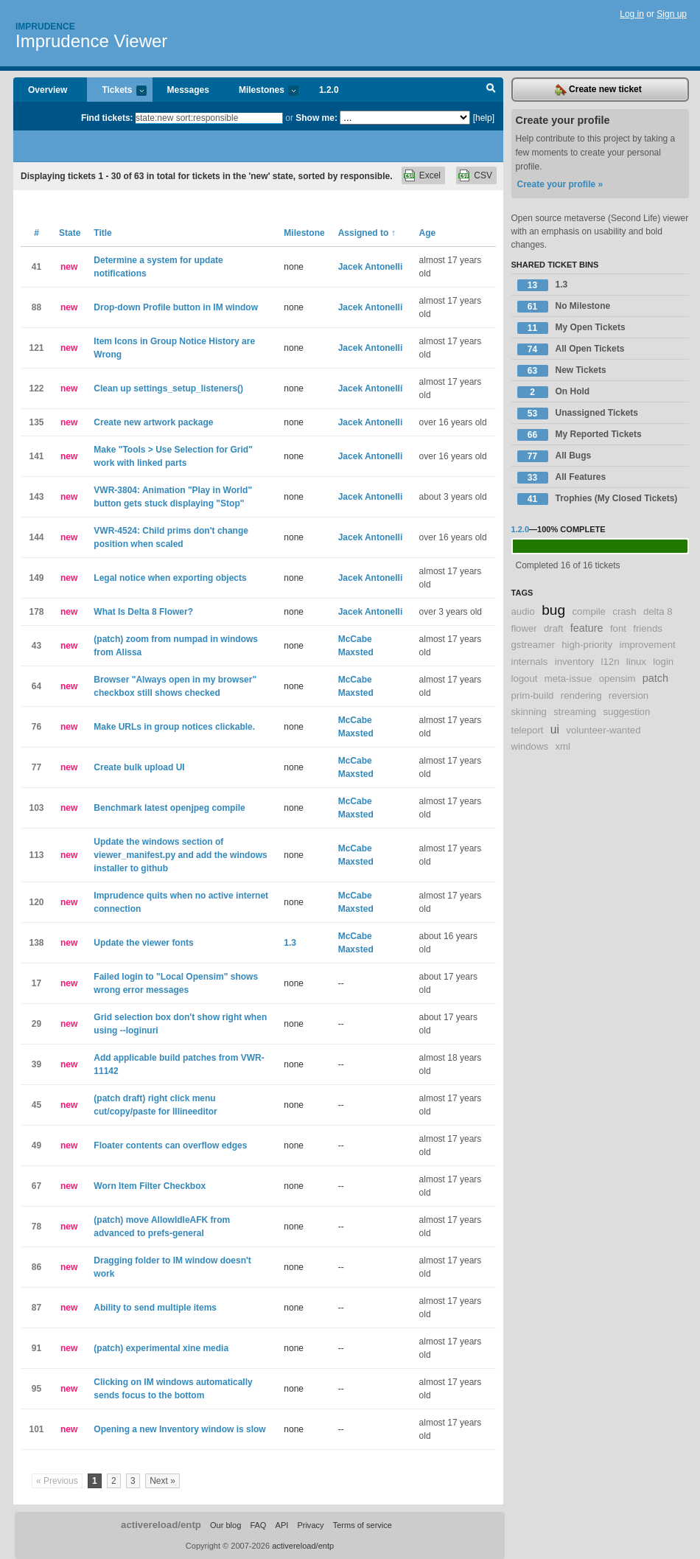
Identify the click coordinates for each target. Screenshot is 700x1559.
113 (36, 855)
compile (588, 611)
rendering (581, 695)
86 (36, 1267)
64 (36, 686)
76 (36, 727)
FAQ (258, 1525)
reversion (628, 695)
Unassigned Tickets (578, 413)
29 (36, 1024)
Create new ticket (598, 90)
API (282, 1525)
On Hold (553, 392)
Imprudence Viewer (91, 41)
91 (36, 1348)
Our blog (225, 1525)
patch (655, 678)
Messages (188, 90)
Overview (47, 90)
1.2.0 (329, 90)
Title (102, 233)
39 (36, 1064)
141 (36, 456)
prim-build (532, 695)
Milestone (304, 233)
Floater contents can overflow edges (170, 1145)
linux (636, 661)
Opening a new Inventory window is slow (179, 1429)
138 (36, 943)
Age (427, 233)
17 (36, 983)
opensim (617, 678)
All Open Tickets (571, 349)
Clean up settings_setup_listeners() (168, 388)
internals (529, 661)
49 (36, 1145)
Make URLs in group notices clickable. (174, 727)
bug (553, 610)
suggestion (626, 711)
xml (562, 746)
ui (554, 729)
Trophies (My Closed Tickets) (597, 499)
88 (36, 307)
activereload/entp (161, 1524)
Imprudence (45, 26)
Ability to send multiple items (155, 1307)
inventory (575, 661)
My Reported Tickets (579, 435)
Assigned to (367, 233)
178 (36, 612)
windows (530, 746)
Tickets (116, 91)
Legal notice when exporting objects (170, 578)
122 (36, 388)
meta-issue (568, 678)
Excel (430, 175)
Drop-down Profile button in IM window (176, 307)
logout (524, 678)
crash (624, 611)
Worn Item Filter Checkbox (150, 1186)
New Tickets (561, 371)
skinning (529, 711)
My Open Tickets (571, 328)
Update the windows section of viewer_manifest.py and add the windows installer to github (180, 855)
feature (586, 628)
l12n (610, 661)
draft (553, 628)
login (663, 661)
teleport (527, 730)
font (618, 628)
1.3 (290, 943)
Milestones (261, 91)
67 (36, 1186)
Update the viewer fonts (143, 943)
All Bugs (554, 456)
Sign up (672, 14)
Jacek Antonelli (370, 267)
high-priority (586, 644)
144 (36, 537)
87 (36, 1307)
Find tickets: (107, 118)
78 (36, 1226)
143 (36, 497)
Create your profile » (560, 184)
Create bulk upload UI (139, 767)
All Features (561, 478)
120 (36, 902)
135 (36, 422)
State (69, 233)
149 (36, 578)
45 (36, 1105)
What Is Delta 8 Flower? (143, 612)
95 (36, 1389)
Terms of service (362, 1525)
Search (491, 89)
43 (36, 646)
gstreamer (533, 644)
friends (647, 628)
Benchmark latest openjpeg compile (169, 808)
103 (36, 808)
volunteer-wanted (603, 730)
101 (36, 1429)
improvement (647, 644)
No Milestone (564, 307)
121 (36, 348)
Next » (162, 1481)
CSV (483, 175)
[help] (483, 118)
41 (36, 267)
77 (36, 767)
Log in (632, 14)
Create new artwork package (153, 422)
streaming (574, 711)
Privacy (310, 1525)
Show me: (316, 118)
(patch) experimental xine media (161, 1348)
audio (523, 611)
